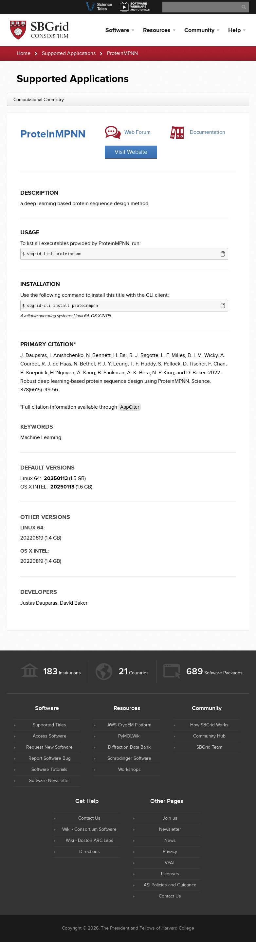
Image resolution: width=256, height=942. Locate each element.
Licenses (170, 874)
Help (234, 30)
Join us (170, 818)
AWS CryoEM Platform (129, 725)
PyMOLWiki (129, 736)
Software (117, 30)
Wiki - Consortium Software (89, 829)
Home (23, 53)
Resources (157, 30)
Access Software (49, 736)
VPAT (170, 862)
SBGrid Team (209, 747)
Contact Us (89, 818)
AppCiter (129, 407)
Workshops (129, 769)
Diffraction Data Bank (129, 747)
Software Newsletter (49, 780)
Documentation (207, 132)
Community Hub (209, 736)
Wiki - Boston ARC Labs (89, 840)
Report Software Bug (49, 758)
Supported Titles (49, 725)
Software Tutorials (49, 769)
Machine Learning (40, 438)
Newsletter (170, 829)
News (170, 840)
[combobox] (128, 99)
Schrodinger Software (129, 758)
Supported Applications (69, 53)
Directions (89, 851)
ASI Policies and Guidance (170, 885)
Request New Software (49, 747)
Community (199, 30)
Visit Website (131, 152)
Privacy (170, 851)
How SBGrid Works (209, 725)
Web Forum (137, 132)
